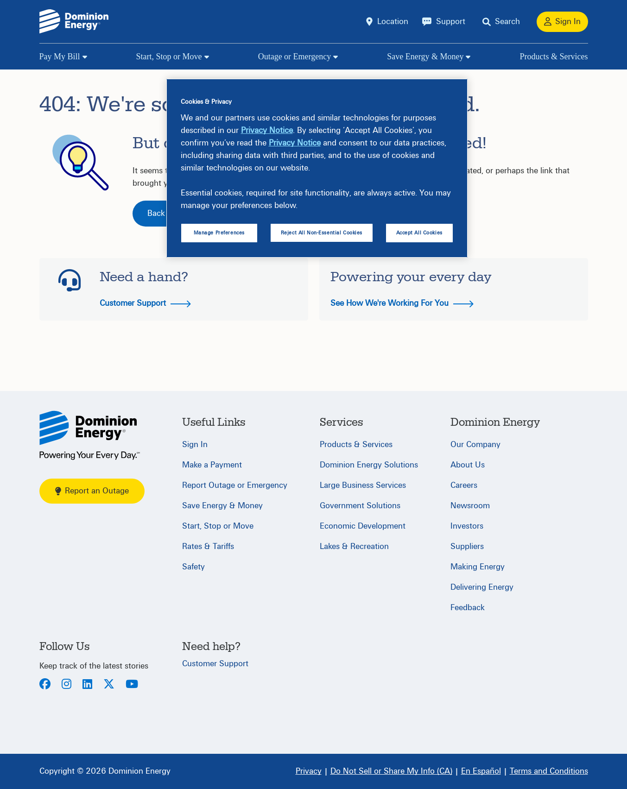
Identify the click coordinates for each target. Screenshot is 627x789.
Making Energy (477, 567)
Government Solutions (360, 506)
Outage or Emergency (294, 56)
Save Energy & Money (425, 56)
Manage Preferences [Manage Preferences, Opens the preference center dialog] (219, 233)
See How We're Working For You (402, 303)
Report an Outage (92, 491)
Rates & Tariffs (208, 546)
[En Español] (481, 771)
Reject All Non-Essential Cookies (321, 233)
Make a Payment (212, 465)
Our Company (475, 444)
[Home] (89, 435)
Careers (463, 485)
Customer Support (145, 303)
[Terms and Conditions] (549, 771)
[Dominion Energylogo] (74, 21)
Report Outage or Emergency (234, 485)
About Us (467, 465)
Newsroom (470, 506)
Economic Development (362, 526)
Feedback (467, 607)
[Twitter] (108, 685)
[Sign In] (562, 22)
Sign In (195, 444)
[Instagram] (66, 685)
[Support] (443, 22)
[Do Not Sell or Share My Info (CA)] (391, 771)
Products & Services (554, 56)
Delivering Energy (481, 587)
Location (392, 21)
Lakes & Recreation (354, 546)
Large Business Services (363, 485)
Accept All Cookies (419, 233)
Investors (466, 526)
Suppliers (467, 546)
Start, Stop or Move (169, 56)
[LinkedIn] (87, 685)
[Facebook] (45, 685)
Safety (193, 567)
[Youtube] (132, 685)
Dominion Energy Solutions (369, 465)
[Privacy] (309, 771)
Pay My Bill (59, 56)
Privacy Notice (267, 130)
